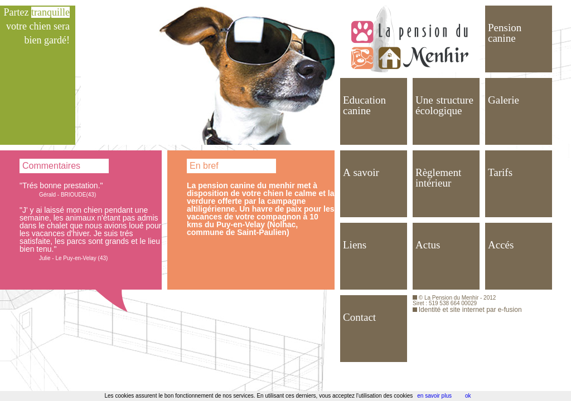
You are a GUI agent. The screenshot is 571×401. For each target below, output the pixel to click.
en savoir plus (434, 396)
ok (468, 396)
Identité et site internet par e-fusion (470, 310)
